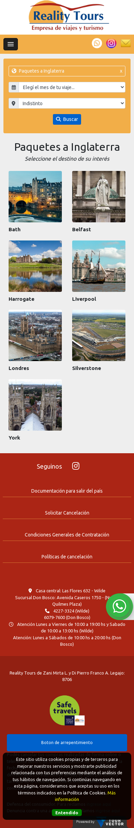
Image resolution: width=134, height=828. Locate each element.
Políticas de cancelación (67, 556)
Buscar (67, 119)
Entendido (66, 812)
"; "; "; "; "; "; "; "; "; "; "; (72, 103)
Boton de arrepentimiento (67, 742)
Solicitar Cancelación (67, 513)
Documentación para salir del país (67, 491)
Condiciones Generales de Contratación (67, 534)
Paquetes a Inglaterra (67, 71)
